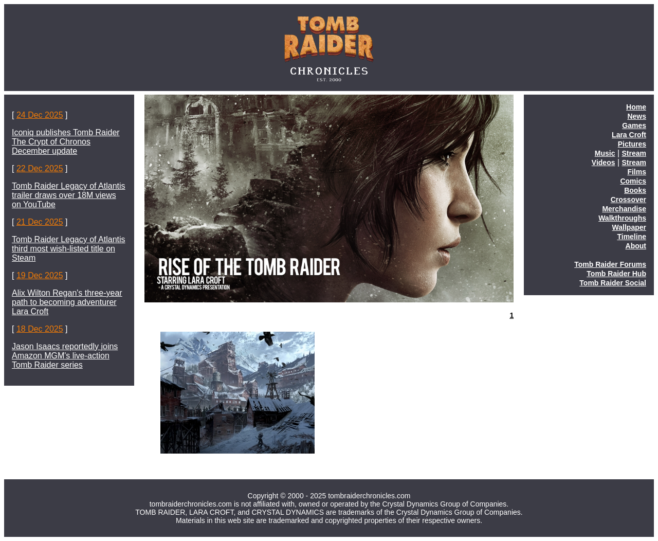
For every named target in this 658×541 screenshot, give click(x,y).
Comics (633, 181)
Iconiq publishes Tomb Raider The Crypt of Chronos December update (66, 141)
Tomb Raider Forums (610, 264)
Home (636, 107)
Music (605, 153)
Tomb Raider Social (612, 283)
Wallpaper (629, 227)
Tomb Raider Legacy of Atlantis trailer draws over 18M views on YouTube (68, 195)
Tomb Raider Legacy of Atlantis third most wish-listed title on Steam (68, 248)
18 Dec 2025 (39, 328)
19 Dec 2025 (39, 275)
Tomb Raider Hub (616, 273)
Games (634, 125)
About (636, 246)
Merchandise (624, 209)
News (636, 116)
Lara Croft (629, 135)
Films (636, 172)
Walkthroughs (622, 218)
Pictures (632, 144)
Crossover (628, 199)
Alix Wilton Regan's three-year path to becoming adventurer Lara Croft (67, 302)
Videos (603, 162)
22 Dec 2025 (39, 168)
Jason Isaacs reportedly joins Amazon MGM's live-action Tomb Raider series (65, 355)
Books (635, 190)
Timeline (631, 236)
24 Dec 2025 (39, 115)
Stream (634, 153)
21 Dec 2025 (39, 222)
